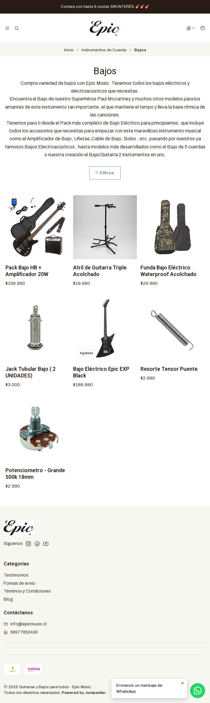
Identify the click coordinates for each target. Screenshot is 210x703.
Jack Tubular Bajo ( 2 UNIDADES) (30, 378)
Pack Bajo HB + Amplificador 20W (26, 277)
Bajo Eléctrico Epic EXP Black (101, 378)
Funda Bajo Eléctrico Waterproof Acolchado (168, 277)
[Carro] (202, 28)
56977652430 (21, 632)
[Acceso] (191, 28)
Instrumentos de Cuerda (104, 50)
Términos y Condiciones (27, 591)
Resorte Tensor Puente (169, 375)
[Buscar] (16, 28)
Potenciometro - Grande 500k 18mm (35, 479)
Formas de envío (19, 583)
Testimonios (16, 575)
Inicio (69, 50)
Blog (8, 599)
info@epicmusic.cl (25, 624)
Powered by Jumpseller (84, 693)
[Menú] (7, 28)
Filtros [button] (104, 173)
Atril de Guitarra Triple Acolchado (100, 277)
